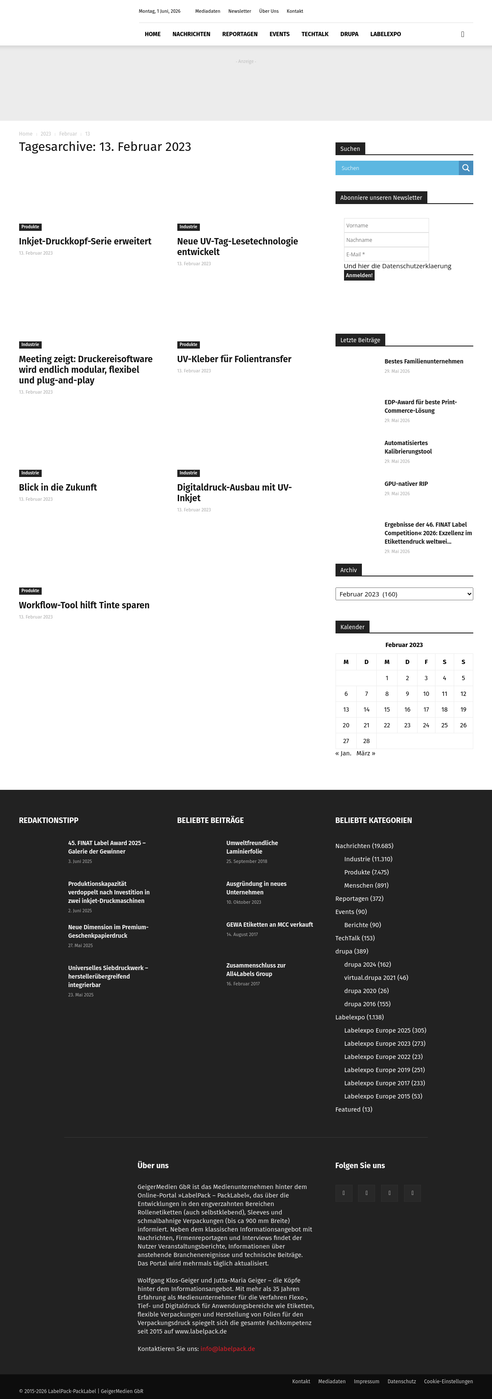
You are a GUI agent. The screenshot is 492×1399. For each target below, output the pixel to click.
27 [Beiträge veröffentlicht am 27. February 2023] (346, 741)
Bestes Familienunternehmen (424, 361)
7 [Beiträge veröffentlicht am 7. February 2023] (366, 694)
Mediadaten (207, 11)
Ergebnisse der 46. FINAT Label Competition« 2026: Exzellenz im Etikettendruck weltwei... (428, 533)
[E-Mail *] (386, 254)
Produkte (31, 227)
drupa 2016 (367, 1004)
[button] (463, 34)
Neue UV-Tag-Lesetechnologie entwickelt (238, 247)
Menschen (366, 885)
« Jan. (344, 753)
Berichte (362, 925)
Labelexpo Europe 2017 (384, 1083)
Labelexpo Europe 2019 (384, 1070)
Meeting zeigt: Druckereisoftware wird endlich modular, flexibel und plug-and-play (86, 370)
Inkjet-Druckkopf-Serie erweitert (85, 241)
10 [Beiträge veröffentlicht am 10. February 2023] (426, 694)
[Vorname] (386, 225)
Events (280, 34)
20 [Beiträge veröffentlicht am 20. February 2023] (346, 725)
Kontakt (295, 11)
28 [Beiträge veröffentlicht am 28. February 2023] (366, 741)
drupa (350, 34)
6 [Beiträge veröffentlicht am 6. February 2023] (346, 694)
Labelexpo (385, 34)
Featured (354, 1109)
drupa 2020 (366, 991)
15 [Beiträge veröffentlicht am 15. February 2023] (387, 709)
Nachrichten (191, 34)
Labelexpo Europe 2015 (383, 1096)
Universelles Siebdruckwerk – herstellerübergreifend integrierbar (108, 977)
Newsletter (239, 11)
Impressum (366, 1382)
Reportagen (240, 34)
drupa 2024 (367, 964)
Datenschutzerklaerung (416, 265)
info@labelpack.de (228, 1349)
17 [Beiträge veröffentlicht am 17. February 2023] (426, 709)
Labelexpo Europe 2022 (383, 1057)
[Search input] (399, 168)
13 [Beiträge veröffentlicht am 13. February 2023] (346, 709)
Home (153, 34)
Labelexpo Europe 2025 (385, 1030)
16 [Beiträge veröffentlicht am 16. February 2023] (407, 709)
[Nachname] (386, 240)
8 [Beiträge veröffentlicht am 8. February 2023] (387, 694)
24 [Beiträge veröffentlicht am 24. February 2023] (426, 725)
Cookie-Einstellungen (448, 1382)
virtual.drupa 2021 (376, 978)
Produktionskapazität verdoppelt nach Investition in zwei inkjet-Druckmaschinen (109, 892)
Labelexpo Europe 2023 (385, 1043)
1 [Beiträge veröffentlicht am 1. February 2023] (387, 678)
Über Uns (269, 11)
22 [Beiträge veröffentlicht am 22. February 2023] (387, 725)
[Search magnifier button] (466, 168)
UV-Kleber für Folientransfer (234, 359)
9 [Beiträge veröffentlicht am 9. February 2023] (407, 694)
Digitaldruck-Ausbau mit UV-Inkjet (234, 493)
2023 (46, 134)
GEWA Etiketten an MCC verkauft (270, 924)
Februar (68, 134)
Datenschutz (401, 1382)
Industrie (188, 227)
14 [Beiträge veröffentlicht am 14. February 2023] (367, 709)
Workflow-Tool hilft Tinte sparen (84, 605)
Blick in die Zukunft (58, 487)
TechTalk (314, 34)
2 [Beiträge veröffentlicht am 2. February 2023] (407, 678)
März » (365, 753)
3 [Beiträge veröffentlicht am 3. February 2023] (426, 678)
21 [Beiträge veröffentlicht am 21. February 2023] (367, 725)
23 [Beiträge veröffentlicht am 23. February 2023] (407, 725)
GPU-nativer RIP (406, 484)
